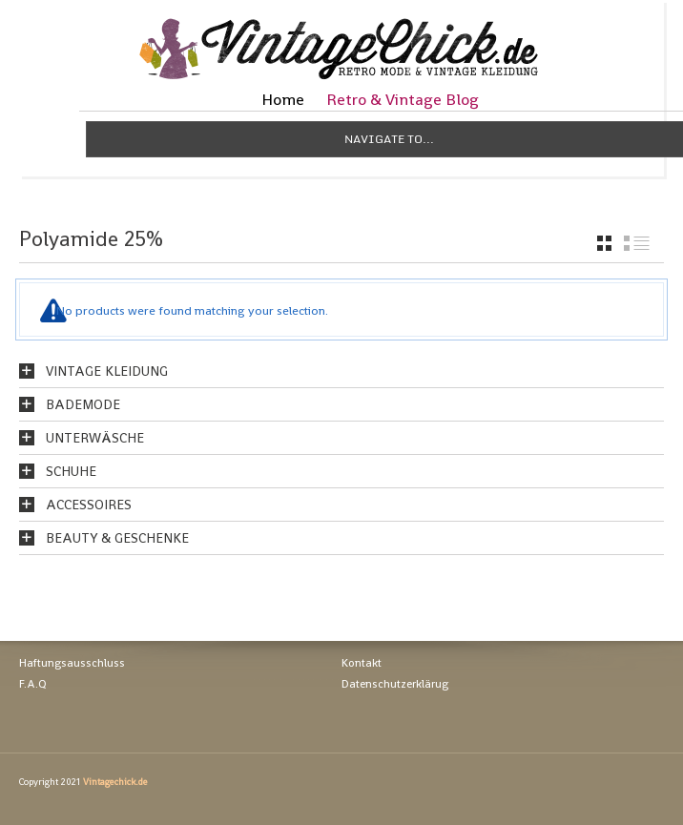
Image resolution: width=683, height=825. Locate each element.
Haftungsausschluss (72, 662)
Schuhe (71, 471)
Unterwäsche (95, 437)
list (637, 243)
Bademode (83, 404)
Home (282, 99)
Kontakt (362, 662)
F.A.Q (33, 683)
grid (604, 243)
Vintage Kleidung (107, 371)
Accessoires (89, 504)
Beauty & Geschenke (117, 538)
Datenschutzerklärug (395, 683)
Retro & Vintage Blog (402, 99)
